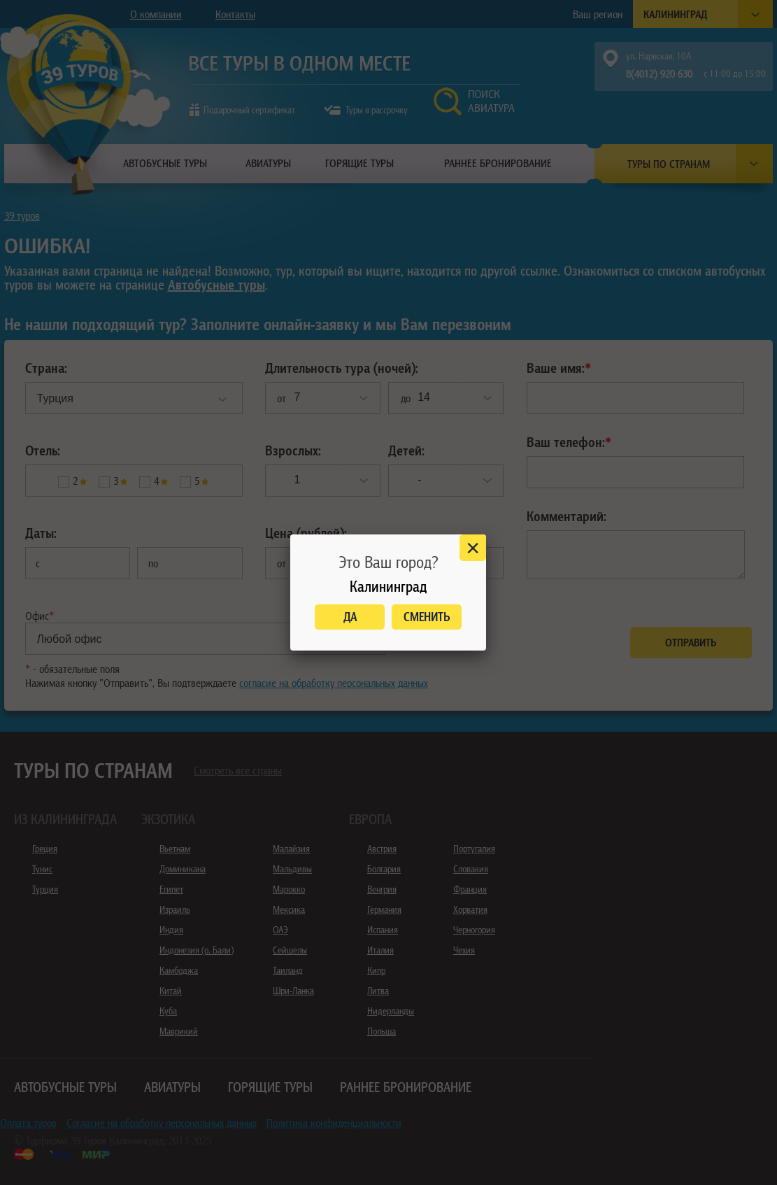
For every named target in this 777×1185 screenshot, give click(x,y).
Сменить (427, 616)
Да (350, 616)
